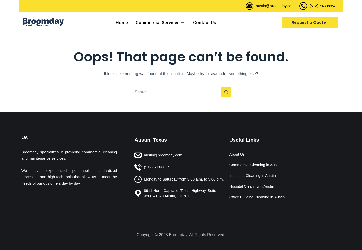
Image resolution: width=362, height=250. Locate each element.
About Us (237, 154)
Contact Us (204, 22)
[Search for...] (176, 92)
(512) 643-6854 (322, 6)
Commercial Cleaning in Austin (255, 165)
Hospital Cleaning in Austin (251, 186)
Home (122, 22)
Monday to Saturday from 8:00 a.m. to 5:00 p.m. (184, 179)
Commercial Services (159, 22)
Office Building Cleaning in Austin (257, 197)
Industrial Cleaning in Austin (252, 175)
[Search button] (226, 92)
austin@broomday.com (275, 6)
